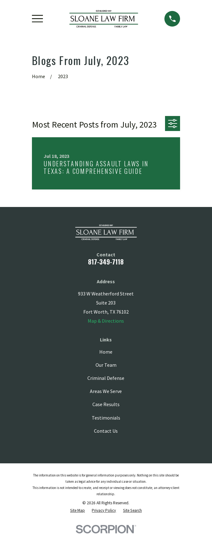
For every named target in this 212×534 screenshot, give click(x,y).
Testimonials (106, 418)
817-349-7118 (106, 261)
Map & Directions (106, 321)
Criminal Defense (105, 378)
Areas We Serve (106, 391)
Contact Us (106, 431)
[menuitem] (77, 510)
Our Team (106, 365)
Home (105, 352)
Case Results (106, 404)
